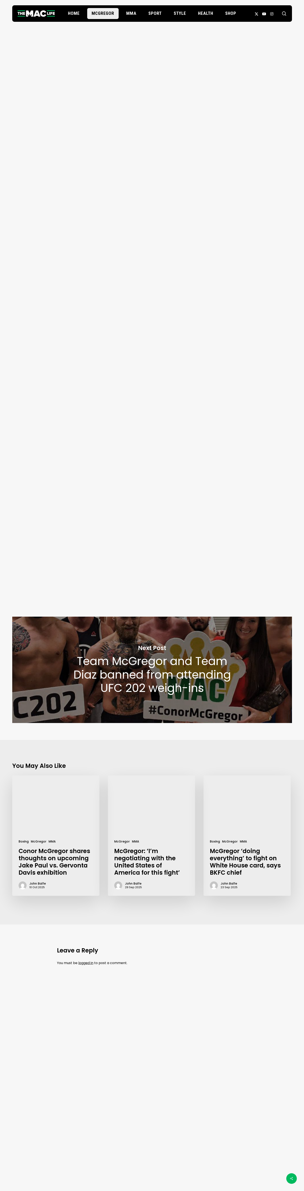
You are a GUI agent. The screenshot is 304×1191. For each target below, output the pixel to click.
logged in (85, 962)
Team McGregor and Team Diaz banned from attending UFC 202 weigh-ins (152, 670)
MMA (52, 841)
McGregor (150, 43)
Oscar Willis (152, 73)
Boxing (24, 841)
